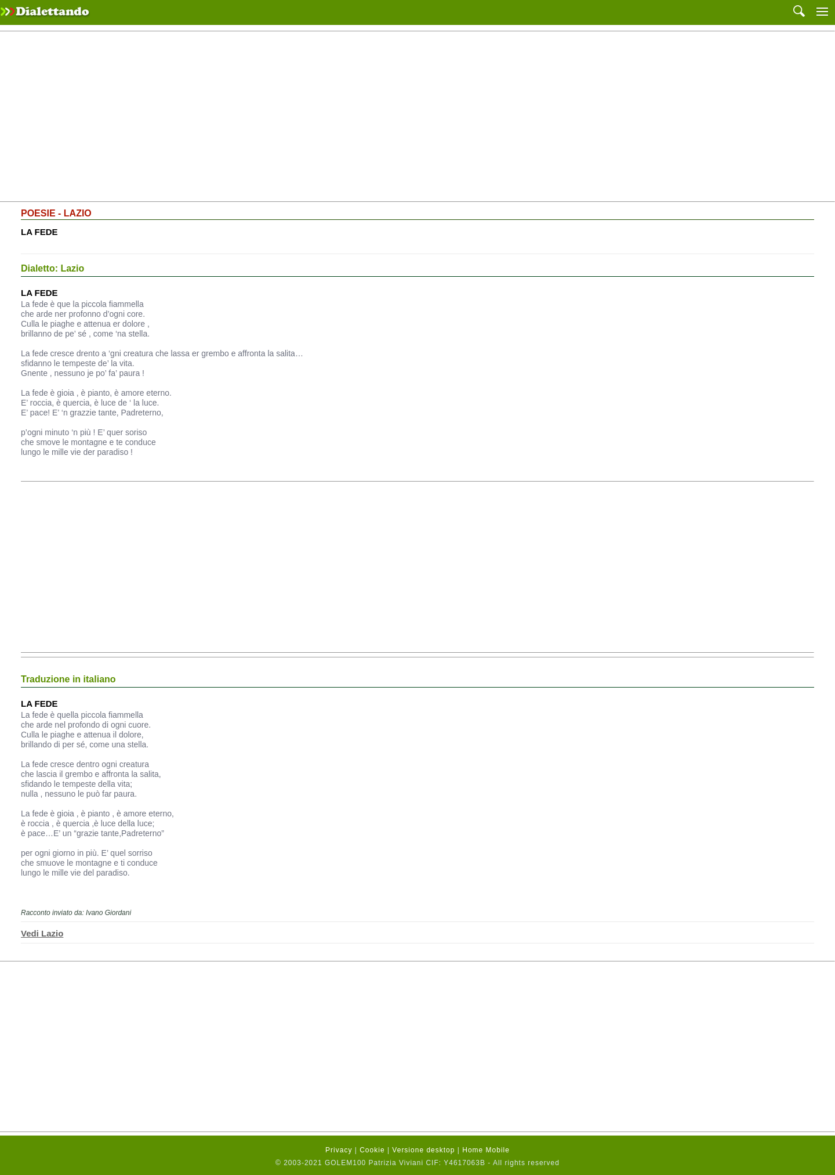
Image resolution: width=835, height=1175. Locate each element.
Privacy (338, 1150)
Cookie (372, 1150)
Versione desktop (423, 1150)
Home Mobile (486, 1150)
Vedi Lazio (42, 933)
